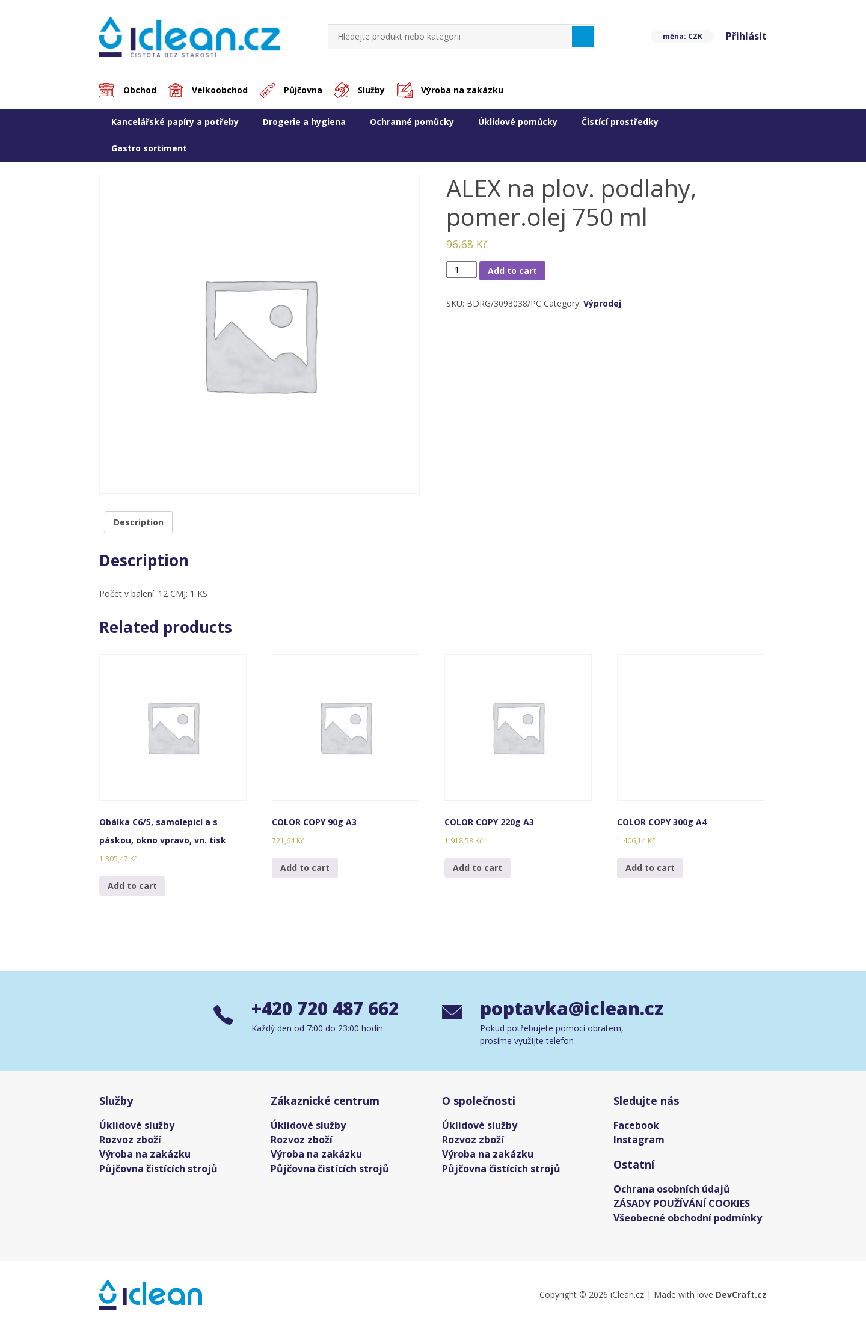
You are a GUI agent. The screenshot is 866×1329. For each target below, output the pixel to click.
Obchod (139, 90)
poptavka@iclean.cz (566, 1009)
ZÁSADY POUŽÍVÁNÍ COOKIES (681, 1204)
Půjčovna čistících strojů (158, 1169)
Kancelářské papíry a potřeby (175, 121)
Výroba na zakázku (463, 90)
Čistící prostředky (620, 121)
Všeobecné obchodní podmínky (687, 1218)
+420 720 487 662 (328, 1009)
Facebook (636, 1125)
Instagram (639, 1140)
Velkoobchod (220, 90)
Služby (372, 90)
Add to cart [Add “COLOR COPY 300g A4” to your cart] (650, 867)
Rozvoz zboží (130, 1140)
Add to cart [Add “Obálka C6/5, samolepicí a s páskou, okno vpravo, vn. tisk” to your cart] (132, 885)
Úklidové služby (136, 1125)
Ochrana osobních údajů (671, 1189)
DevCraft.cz (741, 1295)
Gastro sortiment (149, 148)
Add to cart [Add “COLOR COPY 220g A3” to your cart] (477, 867)
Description (139, 522)
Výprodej (602, 304)
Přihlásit (746, 36)
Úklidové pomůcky (517, 121)
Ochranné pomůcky (412, 121)
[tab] (139, 522)
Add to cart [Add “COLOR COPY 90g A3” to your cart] (305, 867)
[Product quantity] (461, 269)
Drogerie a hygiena (304, 121)
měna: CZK (682, 36)
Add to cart (512, 270)
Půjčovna (303, 90)
